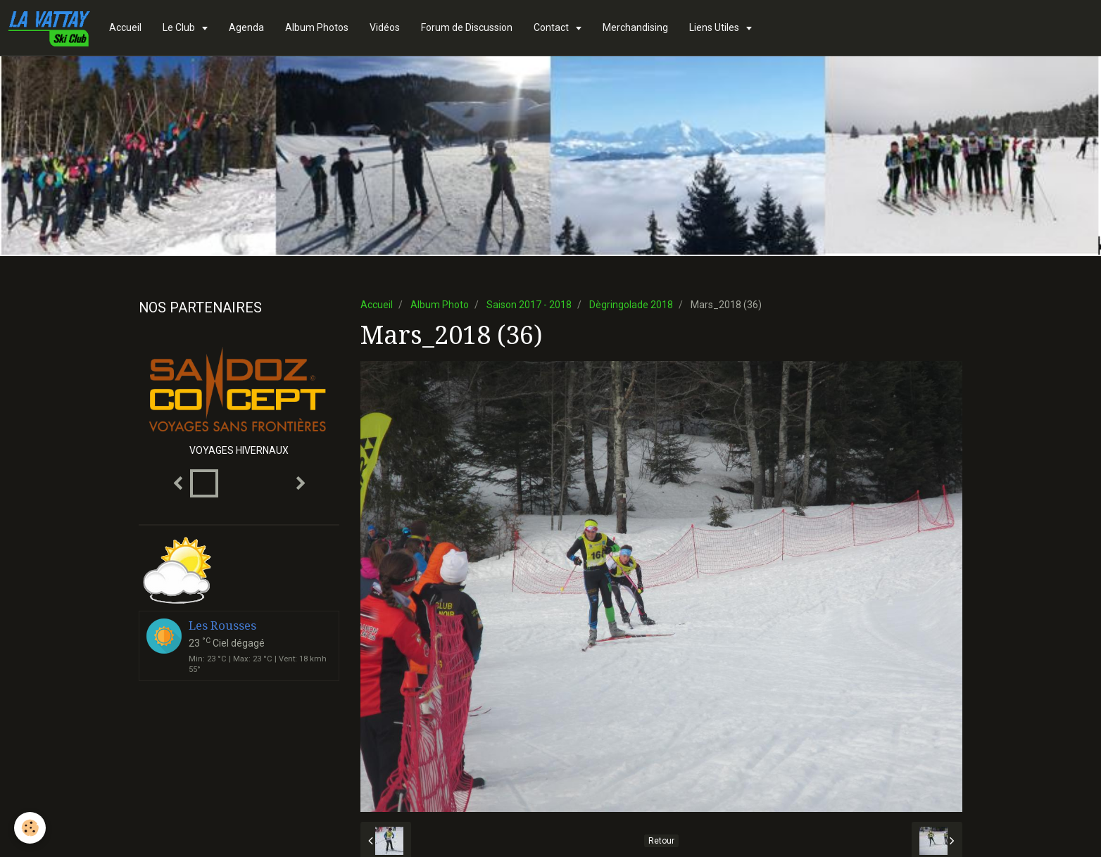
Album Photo (439, 304)
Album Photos (316, 27)
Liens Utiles (715, 27)
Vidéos (385, 27)
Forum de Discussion (466, 27)
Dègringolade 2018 (631, 304)
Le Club (180, 27)
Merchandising (635, 27)
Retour (661, 841)
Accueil (125, 27)
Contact (552, 27)
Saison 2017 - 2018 (529, 304)
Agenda (246, 27)
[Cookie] (30, 828)
